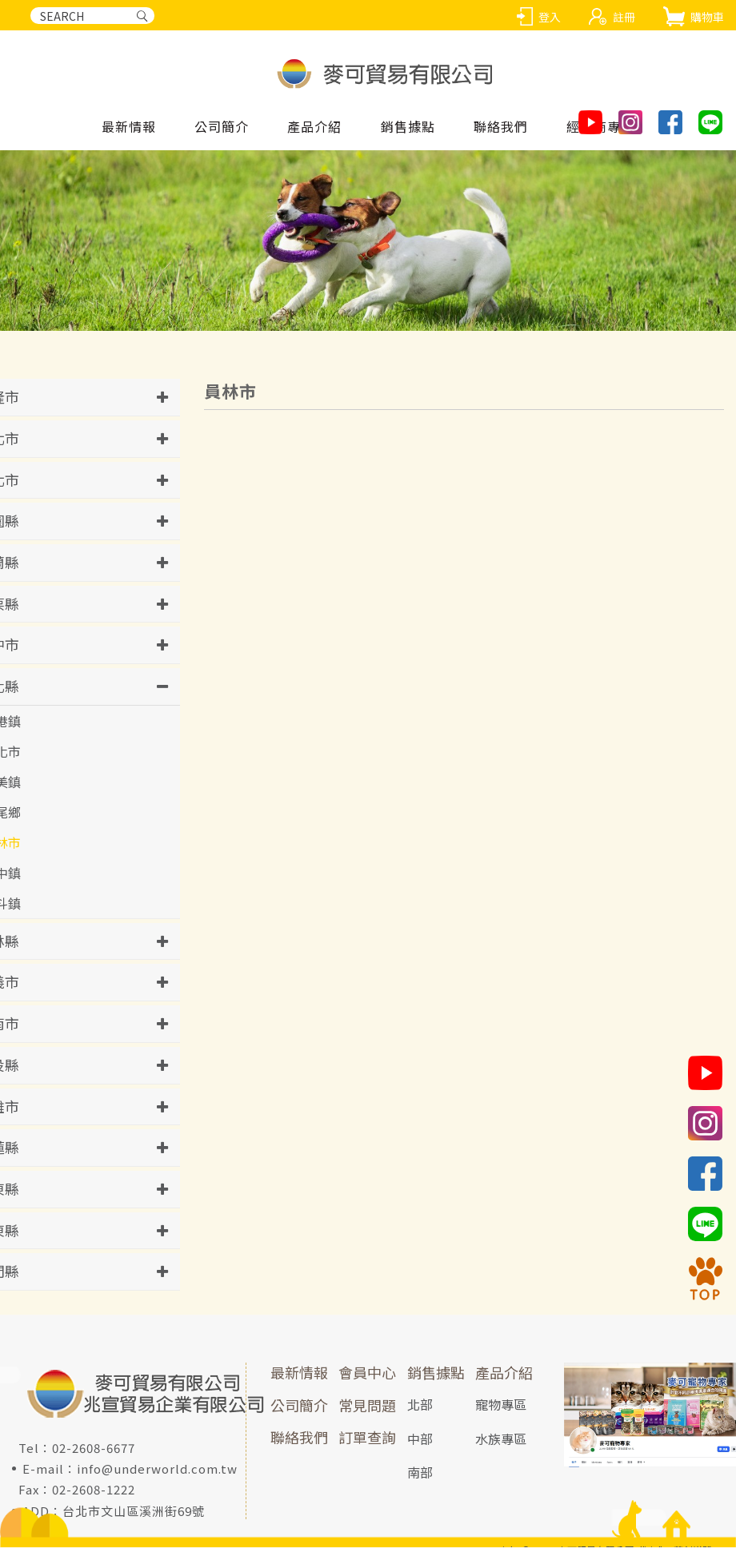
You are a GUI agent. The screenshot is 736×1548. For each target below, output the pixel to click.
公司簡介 (299, 1405)
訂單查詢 (367, 1437)
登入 (549, 17)
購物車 (707, 17)
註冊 (624, 17)
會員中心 (367, 1373)
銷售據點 (436, 1373)
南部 (420, 1472)
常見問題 (367, 1405)
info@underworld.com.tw (157, 1469)
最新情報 (299, 1373)
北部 (420, 1404)
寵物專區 (500, 1404)
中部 (420, 1438)
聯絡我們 (299, 1437)
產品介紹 (504, 1373)
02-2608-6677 (93, 1448)
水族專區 (500, 1438)
